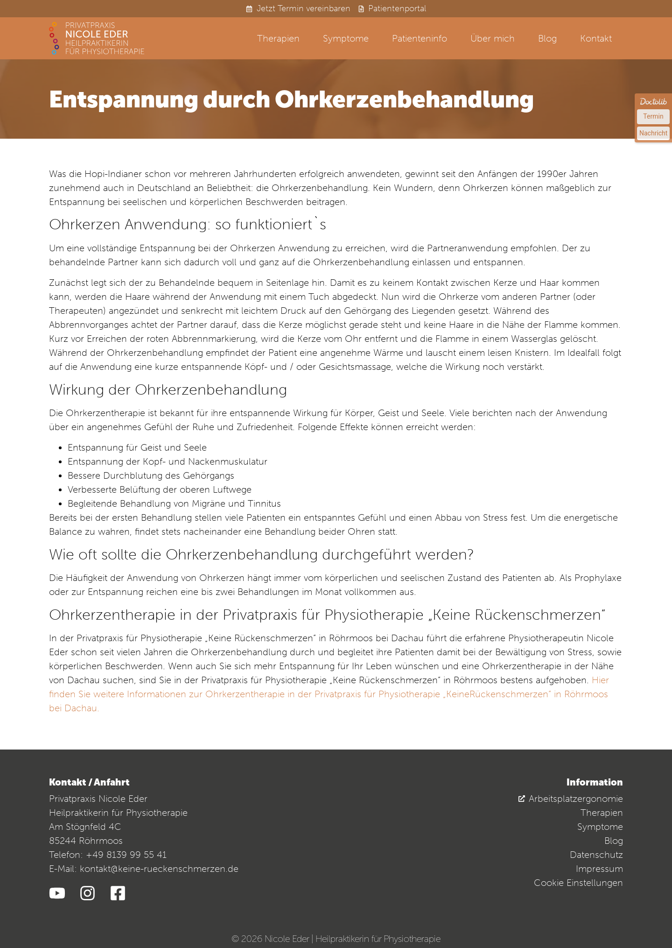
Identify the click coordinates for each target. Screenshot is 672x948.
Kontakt (596, 38)
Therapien (278, 38)
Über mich (492, 38)
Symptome (346, 38)
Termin (653, 116)
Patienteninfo (419, 38)
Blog (547, 38)
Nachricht (653, 133)
